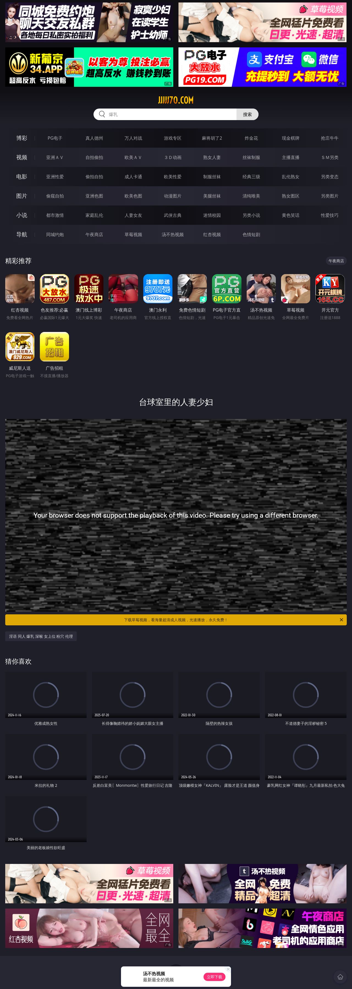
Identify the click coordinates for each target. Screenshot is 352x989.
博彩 (21, 138)
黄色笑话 (290, 215)
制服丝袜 (212, 177)
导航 (21, 234)
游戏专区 (173, 138)
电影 (21, 176)
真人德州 (94, 138)
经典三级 (251, 177)
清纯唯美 (251, 196)
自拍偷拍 (94, 157)
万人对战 (133, 138)
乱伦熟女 (290, 177)
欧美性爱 (173, 177)
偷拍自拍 (94, 177)
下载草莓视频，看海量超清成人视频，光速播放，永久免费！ (234, 620)
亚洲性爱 (55, 177)
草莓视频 (133, 234)
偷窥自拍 (55, 196)
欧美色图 (133, 196)
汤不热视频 (173, 234)
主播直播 (290, 157)
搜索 (247, 114)
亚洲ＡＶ (55, 157)
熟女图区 (290, 196)
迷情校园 (212, 215)
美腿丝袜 (212, 196)
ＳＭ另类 (330, 157)
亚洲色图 (94, 196)
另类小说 (251, 215)
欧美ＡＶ (133, 157)
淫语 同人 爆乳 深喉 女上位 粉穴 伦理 (41, 636)
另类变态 (330, 177)
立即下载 (214, 976)
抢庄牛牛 (330, 138)
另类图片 (330, 196)
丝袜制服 (251, 157)
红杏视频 (212, 234)
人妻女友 (133, 215)
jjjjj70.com (176, 100)
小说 (21, 215)
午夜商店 (94, 234)
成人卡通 (133, 177)
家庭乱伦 (94, 215)
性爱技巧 (330, 215)
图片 (21, 195)
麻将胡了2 (212, 138)
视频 (21, 157)
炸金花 (251, 138)
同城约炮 (55, 234)
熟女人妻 (212, 157)
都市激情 (55, 215)
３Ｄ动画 (173, 157)
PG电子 (55, 138)
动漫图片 (173, 196)
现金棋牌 (290, 138)
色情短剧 (251, 234)
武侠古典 (173, 215)
